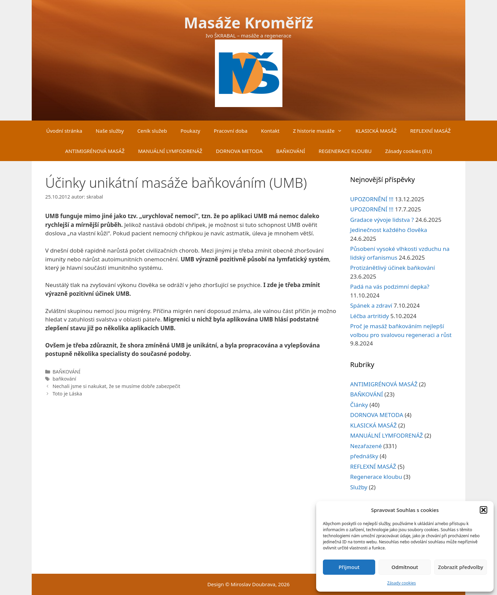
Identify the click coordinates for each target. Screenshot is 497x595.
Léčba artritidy (369, 316)
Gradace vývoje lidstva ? (382, 220)
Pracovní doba (230, 130)
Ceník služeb (152, 130)
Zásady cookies (401, 583)
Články (359, 405)
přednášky (364, 456)
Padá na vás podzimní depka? (390, 286)
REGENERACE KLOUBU (345, 151)
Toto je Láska (67, 393)
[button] (483, 510)
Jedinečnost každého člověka (388, 230)
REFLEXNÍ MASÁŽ (430, 130)
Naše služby (110, 130)
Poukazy (190, 130)
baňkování (64, 379)
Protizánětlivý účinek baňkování (392, 267)
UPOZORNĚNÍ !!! (371, 199)
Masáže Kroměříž (248, 22)
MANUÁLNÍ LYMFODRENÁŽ (170, 151)
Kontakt (270, 130)
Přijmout (348, 567)
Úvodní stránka (64, 130)
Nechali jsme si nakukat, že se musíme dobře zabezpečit (116, 386)
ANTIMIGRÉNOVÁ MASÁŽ (95, 151)
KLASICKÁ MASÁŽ (376, 130)
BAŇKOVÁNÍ (290, 151)
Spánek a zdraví (371, 305)
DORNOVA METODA (239, 151)
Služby (358, 487)
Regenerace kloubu (376, 477)
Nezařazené (366, 446)
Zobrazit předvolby (460, 567)
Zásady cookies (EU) (408, 151)
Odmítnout (404, 567)
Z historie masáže (321, 131)
